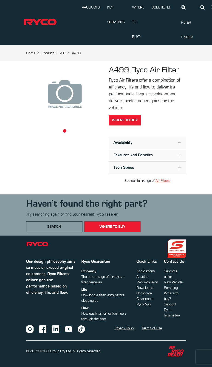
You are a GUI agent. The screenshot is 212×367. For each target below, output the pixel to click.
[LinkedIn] (55, 328)
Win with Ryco (147, 282)
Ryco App (143, 304)
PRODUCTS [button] (91, 7)
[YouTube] (68, 328)
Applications (145, 271)
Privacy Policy (124, 328)
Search (54, 226)
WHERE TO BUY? (138, 22)
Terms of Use (152, 328)
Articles (142, 277)
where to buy (112, 226)
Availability (122, 142)
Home (30, 53)
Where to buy (125, 120)
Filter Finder (187, 22)
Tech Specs (123, 167)
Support (170, 304)
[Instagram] (30, 328)
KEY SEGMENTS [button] (116, 15)
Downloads (144, 288)
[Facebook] (42, 328)
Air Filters (162, 180)
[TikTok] (81, 328)
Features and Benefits (133, 155)
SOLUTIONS (161, 7)
